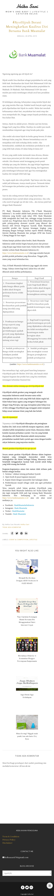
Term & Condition (10, 836)
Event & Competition (18, 539)
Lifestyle (33, 539)
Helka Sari (27, 6)
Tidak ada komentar (11, 527)
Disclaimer (7, 843)
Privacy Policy (8, 839)
